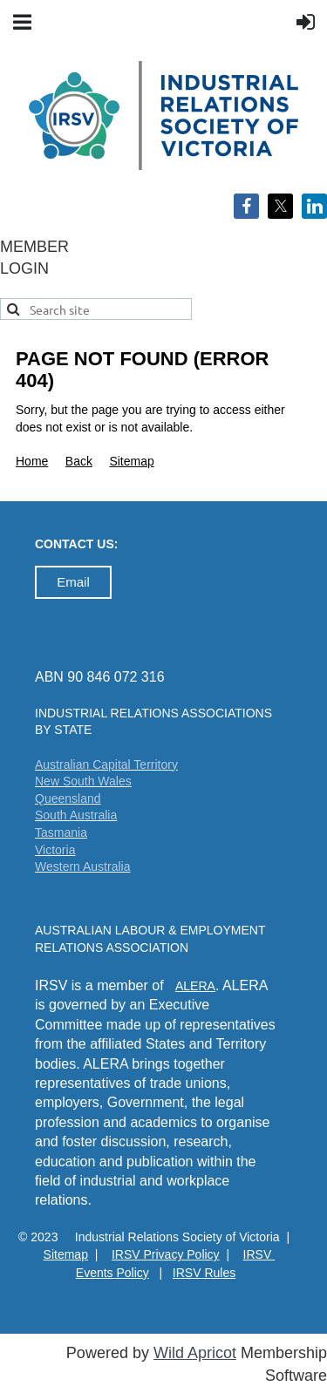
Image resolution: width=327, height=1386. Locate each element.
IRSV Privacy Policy (166, 1254)
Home (32, 461)
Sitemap (131, 461)
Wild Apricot (194, 1353)
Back (78, 461)
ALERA (195, 986)
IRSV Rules (204, 1273)
